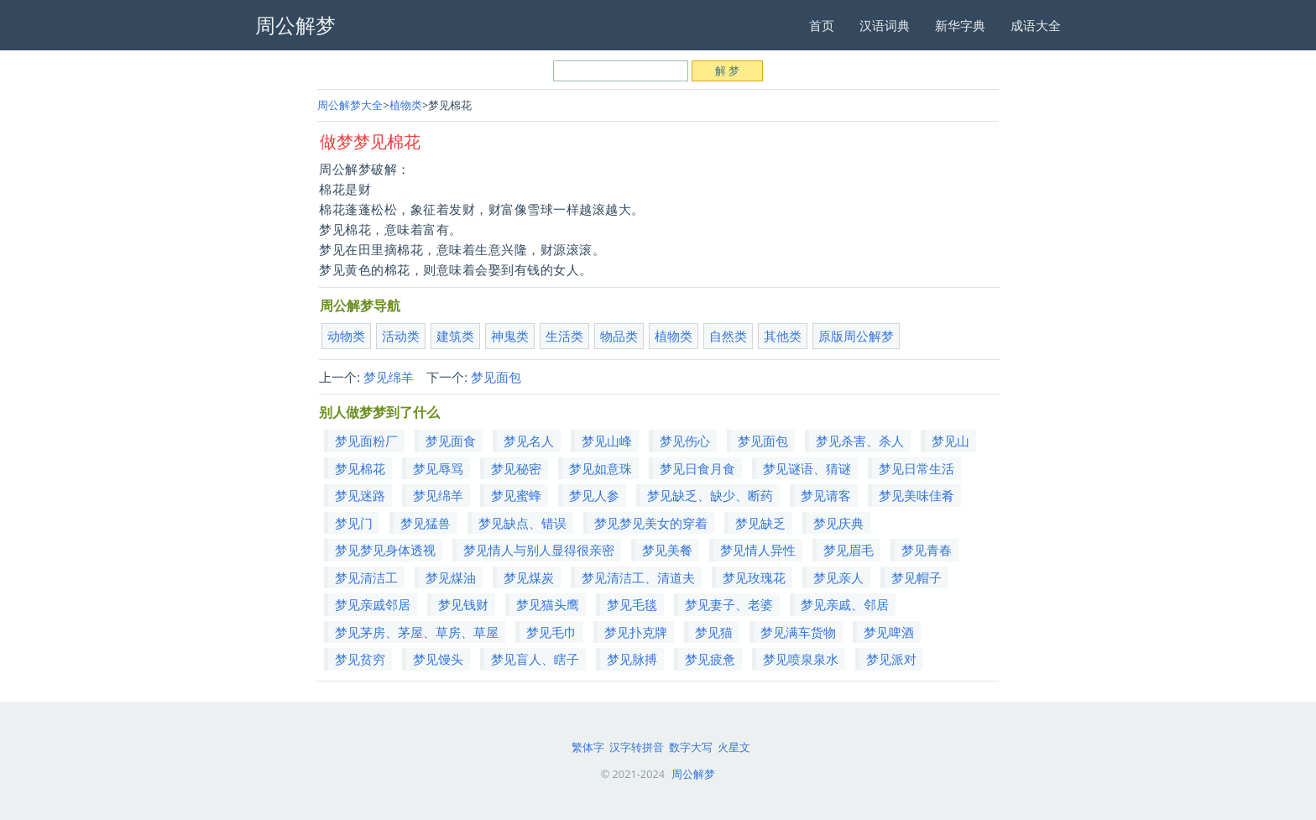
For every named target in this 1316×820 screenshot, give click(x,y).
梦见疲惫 (710, 658)
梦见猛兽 (425, 522)
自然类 (728, 335)
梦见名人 (529, 440)
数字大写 (691, 747)
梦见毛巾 (551, 632)
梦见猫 (714, 632)
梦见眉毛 (848, 549)
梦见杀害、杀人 (860, 440)
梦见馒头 (438, 658)
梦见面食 (451, 440)
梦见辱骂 (438, 468)
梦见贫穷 (360, 658)
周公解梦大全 (350, 104)
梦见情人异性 (758, 549)
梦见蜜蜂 (516, 495)
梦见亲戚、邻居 (845, 604)
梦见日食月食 (697, 468)
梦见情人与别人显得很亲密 (538, 549)
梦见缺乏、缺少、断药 (710, 495)
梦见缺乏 (760, 522)
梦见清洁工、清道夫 (638, 577)
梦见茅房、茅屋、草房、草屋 (417, 632)
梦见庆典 (838, 522)
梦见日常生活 (916, 468)
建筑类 (455, 335)
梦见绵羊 (388, 376)
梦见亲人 (838, 577)
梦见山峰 (607, 440)
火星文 (734, 747)
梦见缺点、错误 (522, 522)
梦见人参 (594, 495)
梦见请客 (826, 495)
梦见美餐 (667, 549)
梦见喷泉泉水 (800, 658)
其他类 (783, 335)
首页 (821, 25)
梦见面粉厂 (366, 440)
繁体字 (588, 747)
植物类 (405, 104)
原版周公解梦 (856, 335)
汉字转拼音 (636, 747)
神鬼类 (510, 335)
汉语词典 (884, 25)
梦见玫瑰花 (754, 577)
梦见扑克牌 (635, 632)
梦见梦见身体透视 (385, 549)
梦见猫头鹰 (547, 604)
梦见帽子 (916, 577)
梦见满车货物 (798, 632)
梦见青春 (926, 549)
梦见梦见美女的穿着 (651, 522)
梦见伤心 (685, 440)
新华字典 (960, 25)
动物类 (346, 335)
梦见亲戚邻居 (372, 604)
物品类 (619, 335)
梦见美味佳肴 (916, 495)
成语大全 (1035, 25)
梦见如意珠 (600, 468)
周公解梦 (693, 773)
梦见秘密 (516, 468)
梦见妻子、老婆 (729, 604)
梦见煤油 (451, 577)
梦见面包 (496, 376)
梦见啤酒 (889, 632)
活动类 (401, 335)
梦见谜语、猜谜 (807, 468)
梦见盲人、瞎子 (535, 658)
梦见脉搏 (632, 658)
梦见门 (354, 522)
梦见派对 (891, 658)
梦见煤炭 (529, 577)
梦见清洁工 (366, 577)
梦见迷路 (360, 495)
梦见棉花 (360, 468)
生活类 (564, 335)
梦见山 (950, 440)
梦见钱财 (463, 604)
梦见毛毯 (632, 604)
